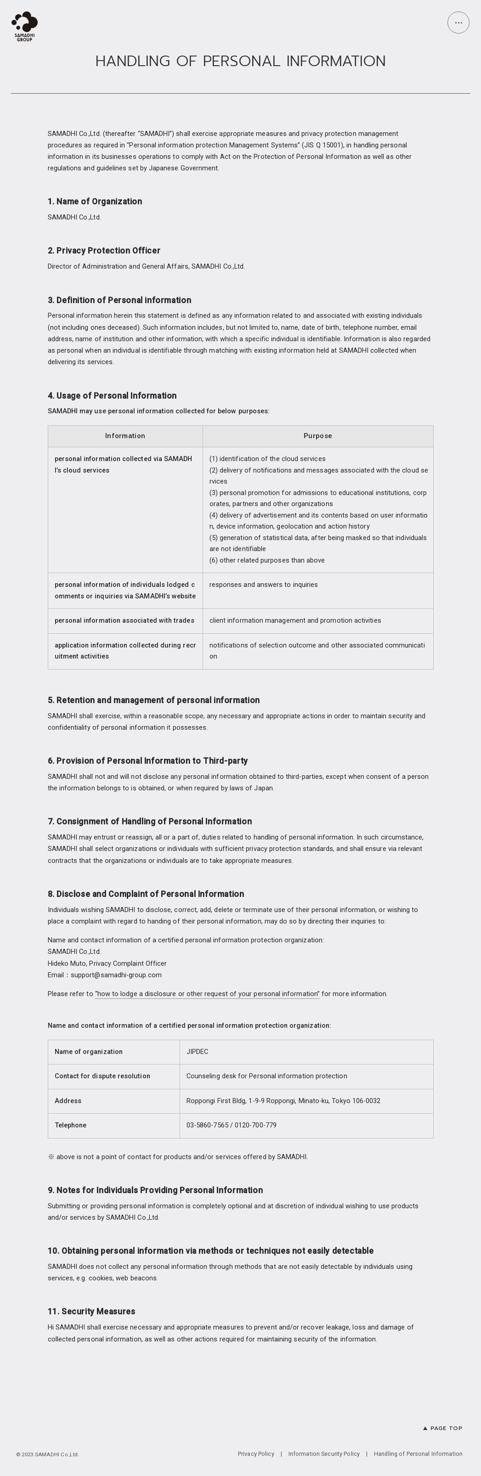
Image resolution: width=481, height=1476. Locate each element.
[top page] (26, 27)
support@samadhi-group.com (116, 975)
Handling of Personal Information (418, 1454)
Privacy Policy (256, 1454)
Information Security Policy (324, 1454)
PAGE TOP (446, 1428)
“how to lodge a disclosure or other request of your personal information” (207, 994)
